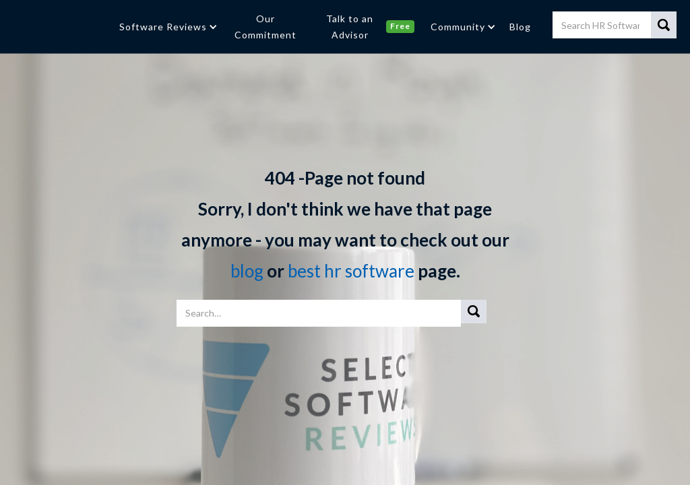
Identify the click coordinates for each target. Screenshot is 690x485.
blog (246, 271)
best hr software (353, 271)
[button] (167, 27)
